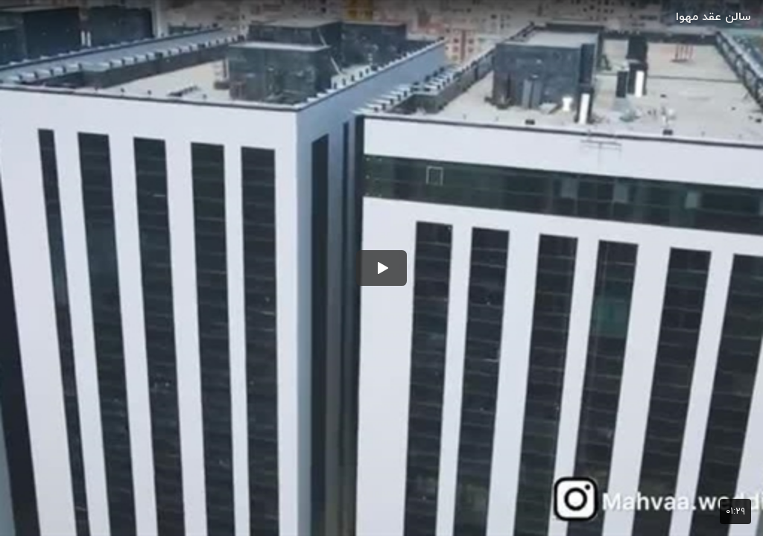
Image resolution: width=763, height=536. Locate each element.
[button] (381, 268)
